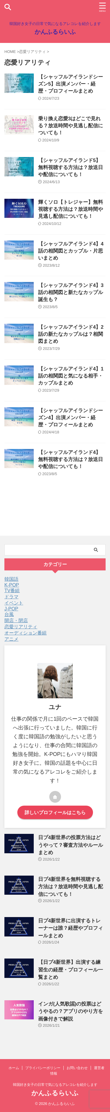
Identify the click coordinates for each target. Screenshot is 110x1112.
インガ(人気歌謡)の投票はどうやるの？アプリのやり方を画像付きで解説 (70, 1011)
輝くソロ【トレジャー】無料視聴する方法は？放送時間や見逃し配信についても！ (70, 209)
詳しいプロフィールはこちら (55, 812)
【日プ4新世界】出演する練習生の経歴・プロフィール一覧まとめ (70, 969)
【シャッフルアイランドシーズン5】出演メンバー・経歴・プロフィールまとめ (70, 84)
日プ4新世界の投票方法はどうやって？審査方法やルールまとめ (70, 845)
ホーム (14, 1068)
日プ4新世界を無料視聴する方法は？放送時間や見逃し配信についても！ (70, 886)
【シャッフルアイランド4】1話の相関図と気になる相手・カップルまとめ (71, 376)
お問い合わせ (77, 1068)
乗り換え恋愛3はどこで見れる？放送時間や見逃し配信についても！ (70, 126)
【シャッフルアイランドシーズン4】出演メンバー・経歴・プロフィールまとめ (70, 418)
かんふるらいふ (55, 32)
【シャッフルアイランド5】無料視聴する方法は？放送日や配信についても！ (70, 167)
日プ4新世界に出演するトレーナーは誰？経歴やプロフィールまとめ (70, 928)
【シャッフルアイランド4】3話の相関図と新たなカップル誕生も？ (71, 292)
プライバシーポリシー (42, 1068)
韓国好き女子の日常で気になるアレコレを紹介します (55, 1085)
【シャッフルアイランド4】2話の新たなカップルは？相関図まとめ (71, 334)
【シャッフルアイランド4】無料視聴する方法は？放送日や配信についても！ (70, 459)
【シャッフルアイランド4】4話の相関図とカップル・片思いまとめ (71, 251)
